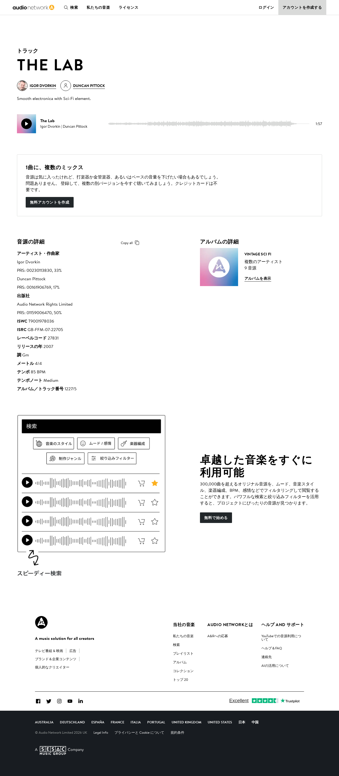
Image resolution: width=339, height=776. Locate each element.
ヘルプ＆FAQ (271, 648)
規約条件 (177, 732)
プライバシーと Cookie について (139, 732)
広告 (72, 650)
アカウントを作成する (302, 7)
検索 (70, 7)
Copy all (131, 242)
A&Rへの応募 (217, 635)
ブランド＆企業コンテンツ (55, 658)
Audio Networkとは (230, 624)
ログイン (266, 7)
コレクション (183, 670)
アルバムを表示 (257, 278)
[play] (26, 123)
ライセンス (128, 7)
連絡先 (266, 656)
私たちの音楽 (98, 7)
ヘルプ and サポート (282, 624)
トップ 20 (180, 679)
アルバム (180, 662)
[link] (33, 7)
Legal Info (100, 732)
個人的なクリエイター (52, 667)
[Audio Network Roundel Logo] (41, 622)
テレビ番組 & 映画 (49, 650)
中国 (255, 722)
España (97, 722)
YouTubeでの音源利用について (281, 637)
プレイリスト (183, 653)
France (117, 722)
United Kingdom (186, 722)
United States (220, 722)
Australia (44, 722)
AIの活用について (275, 665)
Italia (136, 722)
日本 (241, 722)
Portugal (156, 722)
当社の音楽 (184, 624)
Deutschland (72, 722)
